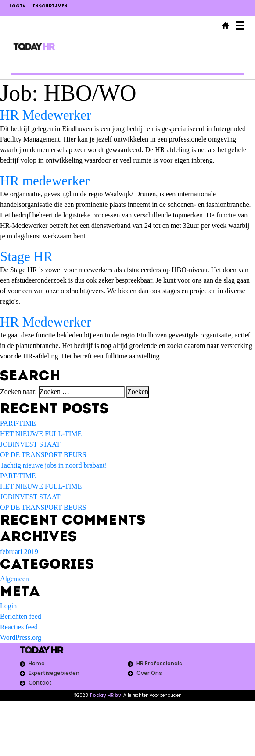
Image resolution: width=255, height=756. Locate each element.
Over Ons (149, 673)
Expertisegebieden (54, 673)
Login (8, 606)
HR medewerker (45, 180)
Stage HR (26, 256)
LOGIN (17, 6)
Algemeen (14, 578)
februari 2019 (19, 551)
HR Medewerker (45, 115)
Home (37, 663)
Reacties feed (19, 627)
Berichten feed (20, 616)
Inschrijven (50, 6)
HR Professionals (159, 663)
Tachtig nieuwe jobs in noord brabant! (53, 465)
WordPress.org (20, 637)
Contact (40, 682)
